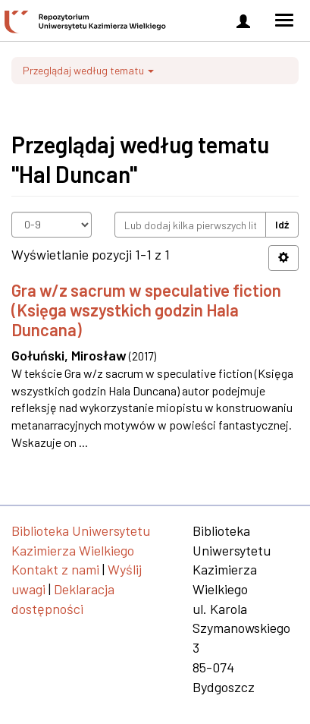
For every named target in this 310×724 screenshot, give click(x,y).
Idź (282, 224)
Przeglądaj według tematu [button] (88, 70)
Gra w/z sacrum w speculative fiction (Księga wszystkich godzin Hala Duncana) (146, 310)
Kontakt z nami (55, 569)
